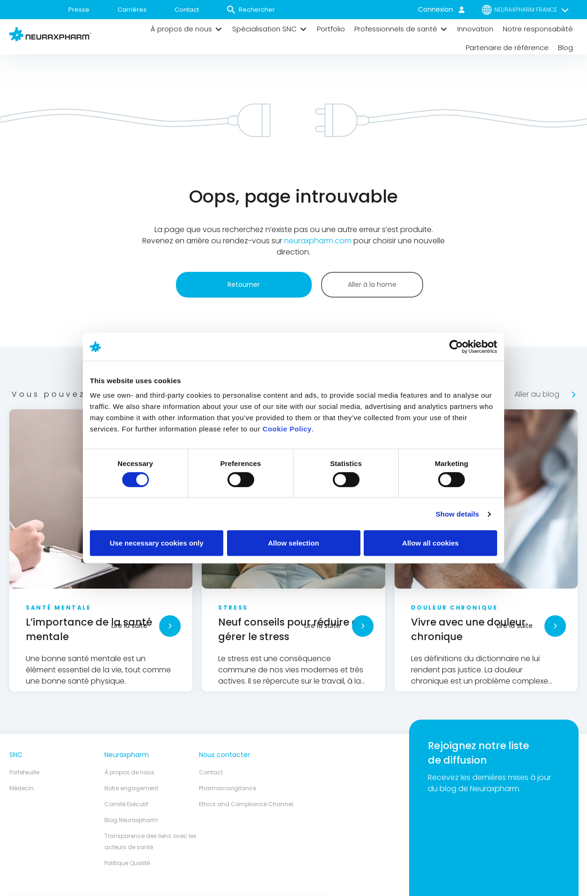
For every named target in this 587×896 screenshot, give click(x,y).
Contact (187, 9)
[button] (186, 29)
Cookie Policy (287, 429)
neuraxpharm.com (318, 240)
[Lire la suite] (170, 626)
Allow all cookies (430, 543)
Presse (78, 9)
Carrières (132, 9)
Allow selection (293, 543)
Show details (457, 514)
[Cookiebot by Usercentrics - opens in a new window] (456, 347)
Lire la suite (129, 625)
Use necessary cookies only (156, 543)
